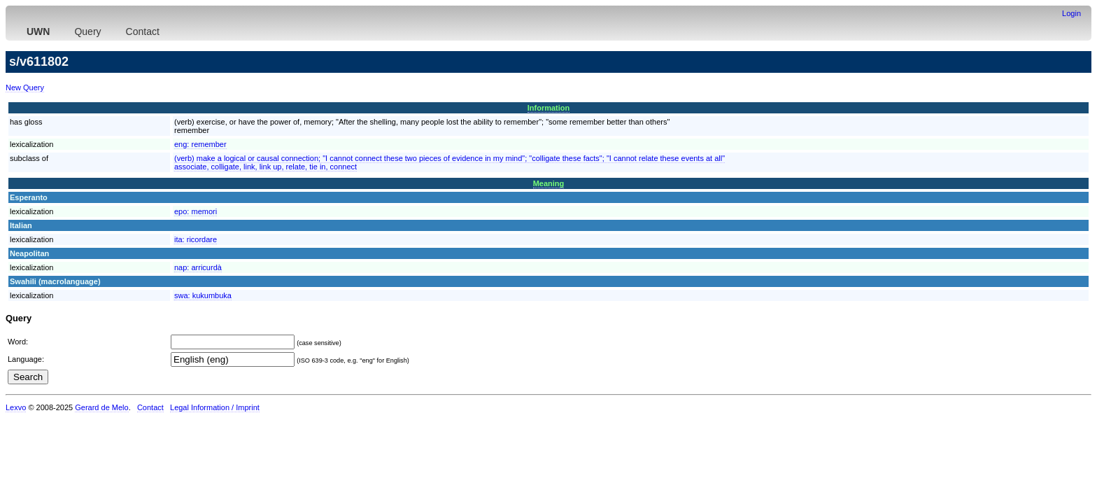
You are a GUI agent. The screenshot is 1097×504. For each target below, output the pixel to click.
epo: (195, 211)
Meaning (549, 183)
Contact (143, 31)
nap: (198, 267)
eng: (200, 144)
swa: (203, 295)
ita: (195, 239)
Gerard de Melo (101, 407)
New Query (25, 87)
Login (1071, 13)
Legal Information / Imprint (215, 407)
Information (549, 108)
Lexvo (16, 407)
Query (87, 31)
